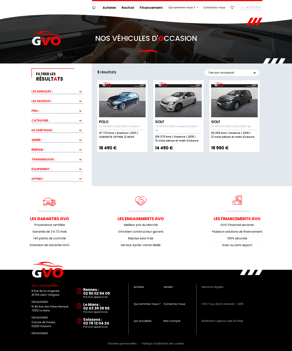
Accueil (94, 7)
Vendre (168, 287)
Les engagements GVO (141, 218)
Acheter (109, 7)
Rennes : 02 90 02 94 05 (103, 293)
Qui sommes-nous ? (181, 7)
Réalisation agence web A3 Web (222, 321)
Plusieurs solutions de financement (237, 231)
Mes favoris (232, 7)
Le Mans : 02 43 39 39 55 (103, 308)
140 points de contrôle (49, 238)
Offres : (37, 179)
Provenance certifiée (49, 225)
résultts (59, 77)
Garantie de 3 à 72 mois (49, 231)
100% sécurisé (237, 238)
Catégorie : (40, 120)
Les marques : (42, 91)
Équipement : (41, 169)
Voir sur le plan (39, 301)
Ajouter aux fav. (142, 85)
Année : (36, 140)
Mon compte (172, 321)
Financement (151, 7)
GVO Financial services (237, 225)
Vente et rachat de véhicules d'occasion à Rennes (47, 269)
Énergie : (38, 149)
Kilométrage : (42, 130)
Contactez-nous (214, 7)
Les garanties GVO (49, 218)
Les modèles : (41, 101)
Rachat (128, 7)
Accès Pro (253, 7)
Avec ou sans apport (237, 245)
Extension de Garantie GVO (49, 245)
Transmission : (43, 159)
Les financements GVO (237, 218)
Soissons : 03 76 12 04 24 (103, 323)
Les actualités (143, 321)
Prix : (35, 111)
